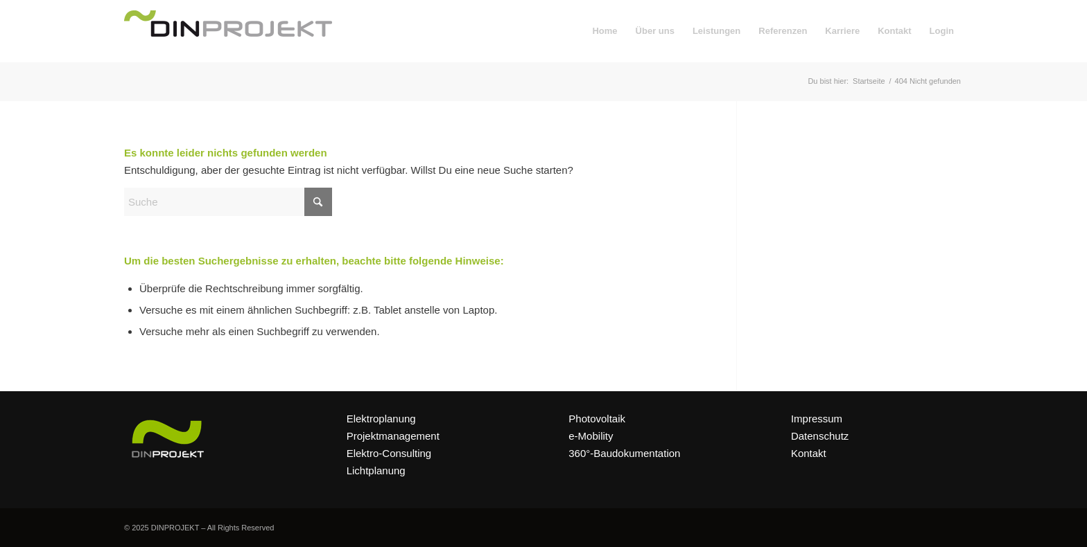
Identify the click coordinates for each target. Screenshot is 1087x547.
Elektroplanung (381, 418)
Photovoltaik (596, 418)
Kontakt (808, 453)
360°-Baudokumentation (624, 453)
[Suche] (228, 202)
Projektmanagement (393, 436)
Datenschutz (820, 436)
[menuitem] (604, 31)
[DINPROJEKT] (228, 41)
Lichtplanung (376, 470)
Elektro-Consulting (389, 453)
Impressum (816, 418)
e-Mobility (590, 436)
